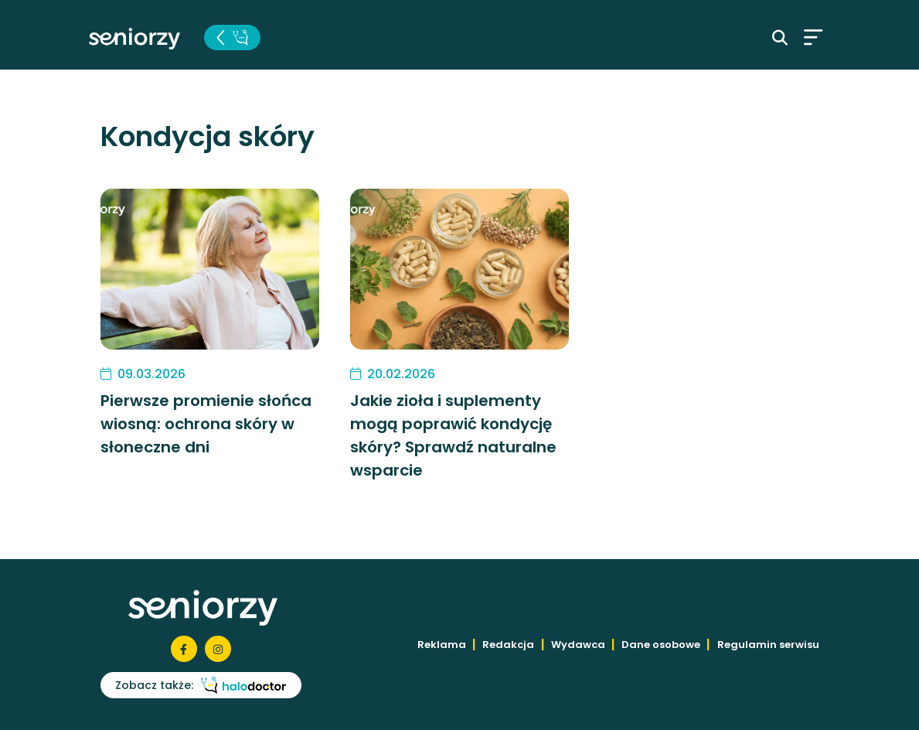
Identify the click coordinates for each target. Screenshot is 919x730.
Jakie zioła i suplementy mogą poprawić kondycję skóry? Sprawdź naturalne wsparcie (453, 435)
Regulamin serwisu (768, 644)
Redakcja (508, 644)
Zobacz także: (200, 685)
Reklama (441, 644)
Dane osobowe (660, 644)
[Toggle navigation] (813, 37)
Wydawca (578, 644)
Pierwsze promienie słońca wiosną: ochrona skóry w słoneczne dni (205, 424)
